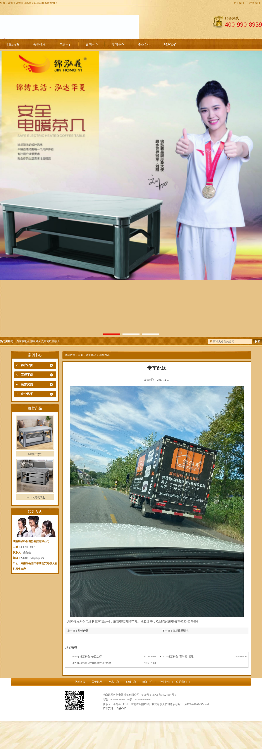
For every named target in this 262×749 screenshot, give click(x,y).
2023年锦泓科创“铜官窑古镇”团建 (91, 663)
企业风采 (27, 394)
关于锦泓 (39, 44)
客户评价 (27, 365)
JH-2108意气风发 (35, 497)
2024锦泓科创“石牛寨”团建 (178, 656)
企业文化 (144, 44)
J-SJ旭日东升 (35, 454)
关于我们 (238, 3)
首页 (80, 355)
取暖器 (145, 621)
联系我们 (254, 3)
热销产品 (83, 630)
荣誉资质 (27, 384)
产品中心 (65, 44)
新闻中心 (118, 44)
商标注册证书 (180, 630)
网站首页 (13, 44)
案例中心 (92, 44)
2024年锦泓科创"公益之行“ (87, 656)
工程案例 (27, 374)
